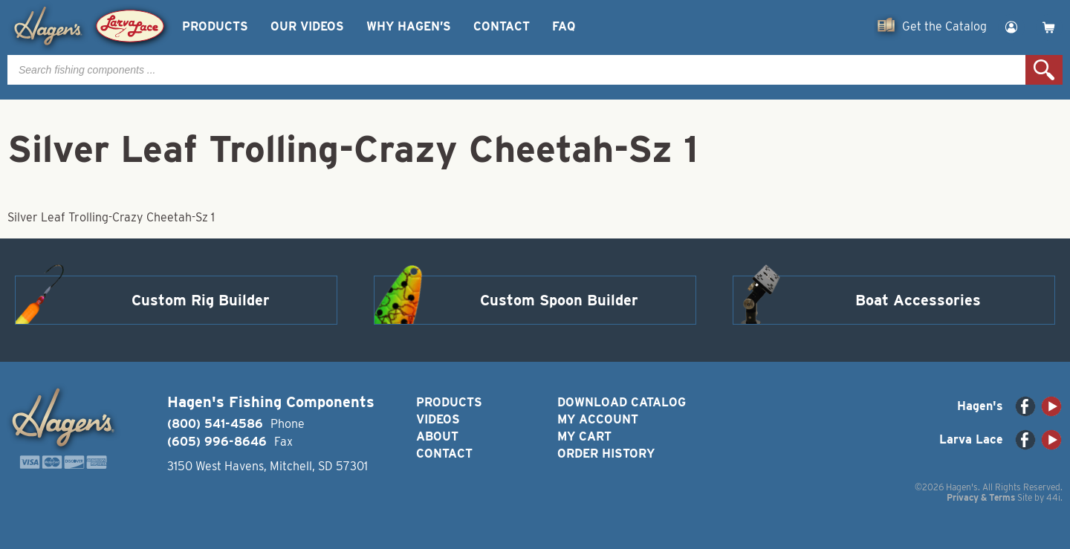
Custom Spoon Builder (559, 300)
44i (1053, 497)
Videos (438, 419)
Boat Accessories (918, 300)
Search (1044, 70)
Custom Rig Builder (201, 300)
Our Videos (307, 26)
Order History (606, 453)
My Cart (584, 436)
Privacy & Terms (981, 497)
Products (215, 26)
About (437, 436)
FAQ (563, 26)
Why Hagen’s (408, 26)
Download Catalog (621, 402)
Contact (501, 26)
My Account (597, 419)
